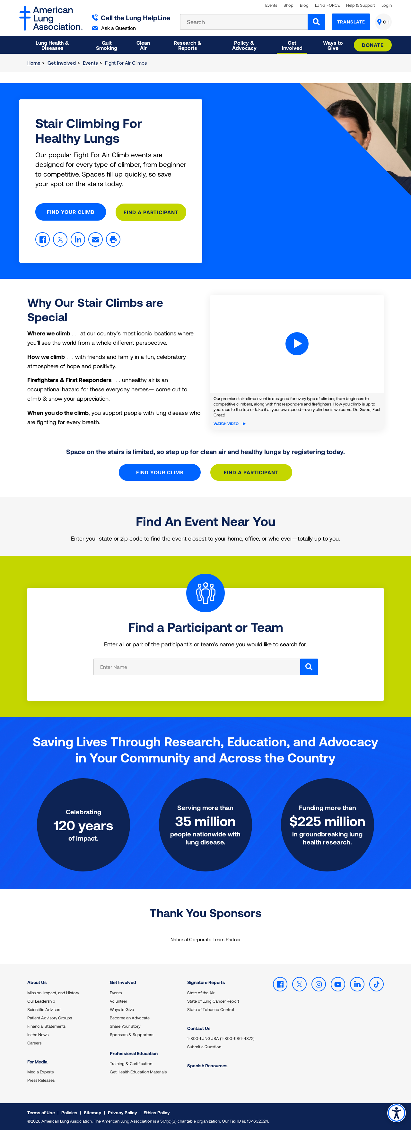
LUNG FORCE (327, 5)
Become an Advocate (130, 1017)
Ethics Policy (157, 1112)
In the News (37, 1033)
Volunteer (118, 1000)
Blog (304, 5)
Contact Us (199, 1027)
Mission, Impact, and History (53, 992)
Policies (69, 1112)
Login (386, 5)
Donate (373, 45)
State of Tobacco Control (210, 1008)
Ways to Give (122, 1008)
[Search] (316, 22)
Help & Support (360, 5)
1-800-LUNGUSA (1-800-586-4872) (221, 1037)
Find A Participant (151, 212)
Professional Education (134, 1052)
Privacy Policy (122, 1112)
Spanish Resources (207, 1065)
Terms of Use (41, 1112)
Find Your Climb (70, 212)
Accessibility (396, 1113)
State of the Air (200, 992)
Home (33, 63)
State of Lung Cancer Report (213, 1000)
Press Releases (41, 1079)
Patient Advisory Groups (49, 1017)
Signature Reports (206, 981)
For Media (37, 1061)
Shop (288, 5)
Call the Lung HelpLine (131, 18)
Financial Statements (46, 1025)
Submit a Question (204, 1046)
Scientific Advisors (44, 1008)
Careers (34, 1042)
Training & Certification (131, 1062)
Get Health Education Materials (138, 1071)
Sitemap (92, 1112)
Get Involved (62, 63)
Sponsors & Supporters (131, 1033)
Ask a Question (114, 28)
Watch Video (230, 423)
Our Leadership (41, 1000)
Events (271, 5)
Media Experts (40, 1071)
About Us (37, 981)
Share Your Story (125, 1025)
